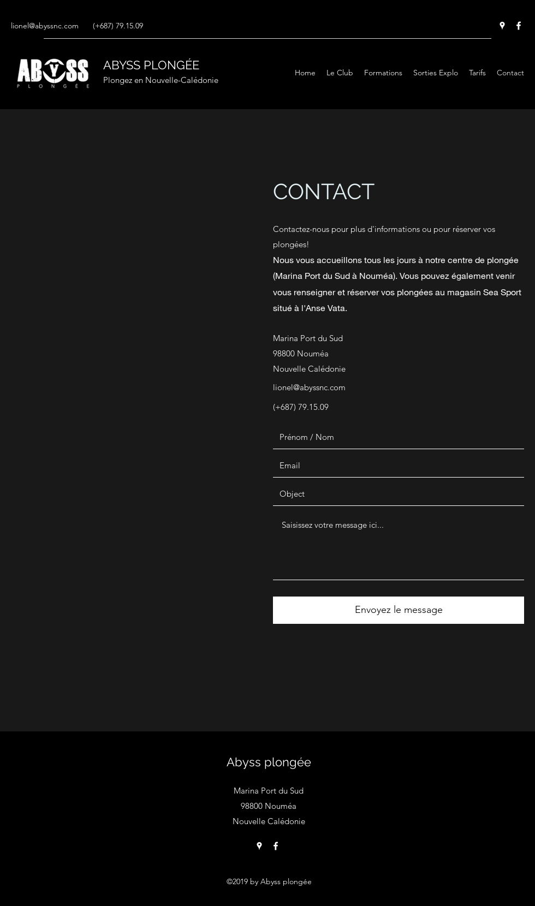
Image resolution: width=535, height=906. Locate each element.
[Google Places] (502, 25)
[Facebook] (518, 25)
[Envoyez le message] (398, 610)
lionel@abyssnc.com (45, 26)
